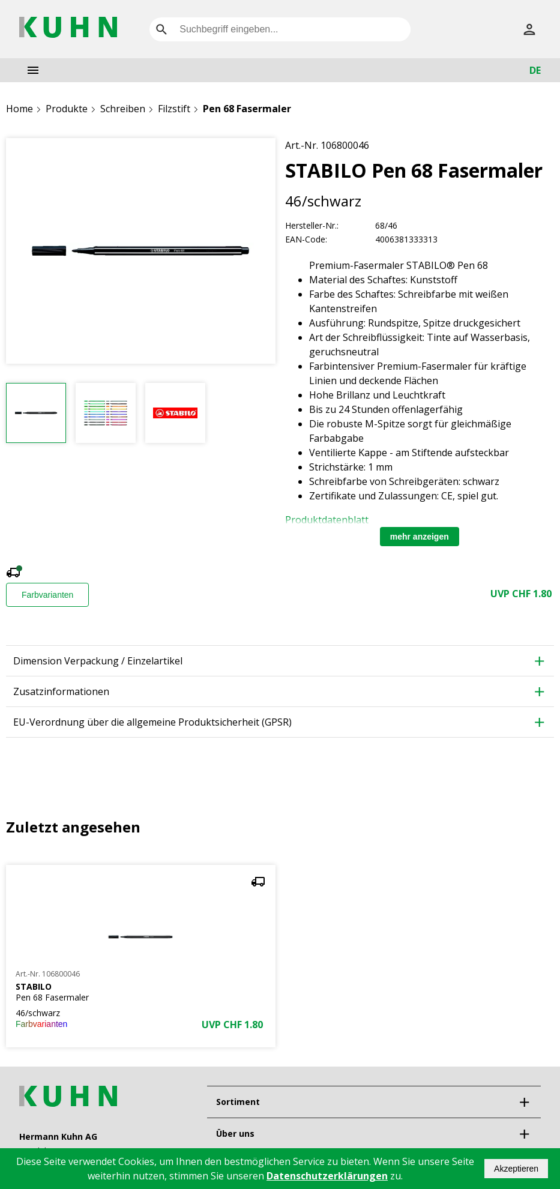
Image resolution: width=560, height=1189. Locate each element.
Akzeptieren (516, 1168)
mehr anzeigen (419, 433)
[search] (161, 29)
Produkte (67, 108)
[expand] (524, 999)
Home (19, 108)
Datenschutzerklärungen (327, 1175)
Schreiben (122, 108)
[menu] (33, 70)
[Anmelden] (529, 29)
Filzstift (174, 108)
